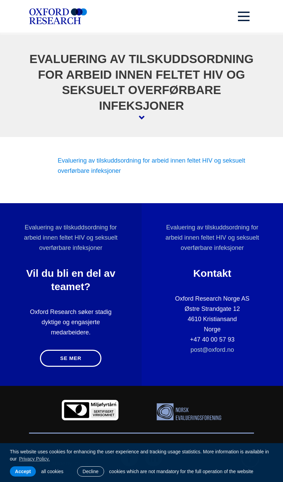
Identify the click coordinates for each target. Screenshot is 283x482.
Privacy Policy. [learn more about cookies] (34, 459)
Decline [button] (91, 471)
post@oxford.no (212, 349)
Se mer (70, 358)
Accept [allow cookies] (23, 471)
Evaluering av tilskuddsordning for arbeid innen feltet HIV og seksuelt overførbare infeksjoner (70, 237)
